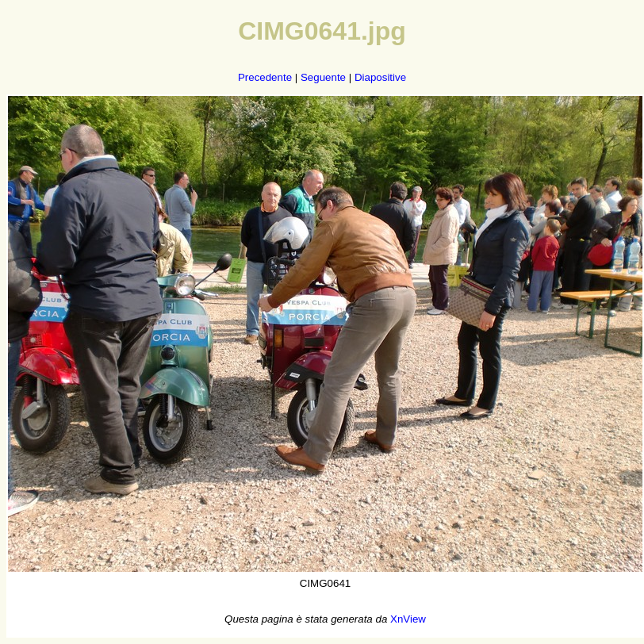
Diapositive (380, 77)
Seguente (323, 77)
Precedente (265, 77)
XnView (408, 619)
